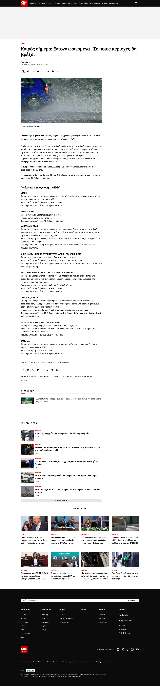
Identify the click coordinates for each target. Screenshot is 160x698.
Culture (62, 615)
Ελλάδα (57, 3)
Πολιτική (41, 3)
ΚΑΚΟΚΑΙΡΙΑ (45, 376)
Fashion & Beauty (66, 618)
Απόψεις (102, 618)
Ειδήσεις (33, 3)
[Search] (133, 600)
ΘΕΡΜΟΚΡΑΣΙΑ (58, 376)
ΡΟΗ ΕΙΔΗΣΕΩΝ (29, 423)
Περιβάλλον (25, 633)
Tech (91, 3)
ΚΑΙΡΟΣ (34, 376)
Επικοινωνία (108, 662)
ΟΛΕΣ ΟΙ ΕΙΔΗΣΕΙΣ (61, 501)
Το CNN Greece (124, 633)
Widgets (122, 626)
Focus (75, 3)
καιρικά (30, 136)
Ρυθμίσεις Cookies (51, 662)
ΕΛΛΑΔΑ (24, 44)
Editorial (102, 615)
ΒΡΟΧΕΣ (78, 376)
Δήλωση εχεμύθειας (68, 662)
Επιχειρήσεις (45, 622)
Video (106, 3)
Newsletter (123, 629)
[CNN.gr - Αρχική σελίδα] (24, 649)
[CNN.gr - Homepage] (24, 3)
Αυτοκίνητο (98, 3)
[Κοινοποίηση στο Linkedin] (48, 71)
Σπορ (86, 3)
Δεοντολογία (37, 662)
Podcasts (123, 615)
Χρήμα (42, 618)
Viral (22, 637)
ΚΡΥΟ (69, 376)
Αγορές (43, 626)
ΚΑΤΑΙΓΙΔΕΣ (88, 376)
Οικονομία (49, 3)
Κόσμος (64, 3)
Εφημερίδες (113, 3)
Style (70, 3)
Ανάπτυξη (44, 615)
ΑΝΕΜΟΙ (24, 380)
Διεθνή (43, 630)
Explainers (103, 622)
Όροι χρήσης (25, 662)
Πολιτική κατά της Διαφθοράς (90, 662)
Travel (81, 3)
